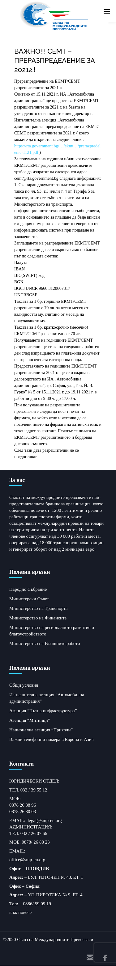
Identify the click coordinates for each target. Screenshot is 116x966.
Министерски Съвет (29, 598)
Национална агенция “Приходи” (41, 729)
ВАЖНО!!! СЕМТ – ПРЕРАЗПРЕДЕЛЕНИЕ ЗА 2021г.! (54, 60)
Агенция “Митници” (29, 720)
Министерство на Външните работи (44, 643)
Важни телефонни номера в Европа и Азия (51, 739)
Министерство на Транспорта (38, 608)
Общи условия (23, 685)
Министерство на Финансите (38, 617)
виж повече (20, 912)
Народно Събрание (28, 589)
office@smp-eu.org (27, 859)
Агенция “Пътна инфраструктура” (43, 710)
